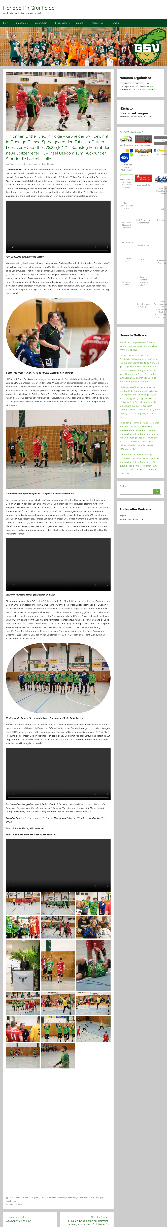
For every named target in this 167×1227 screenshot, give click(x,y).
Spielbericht (11, 1201)
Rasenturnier (99, 23)
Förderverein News (85, 1198)
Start (5, 23)
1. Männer (51, 1198)
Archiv (123, 515)
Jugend (81, 23)
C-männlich (71, 1198)
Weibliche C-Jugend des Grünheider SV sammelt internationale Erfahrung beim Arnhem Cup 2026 (139, 346)
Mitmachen (21, 23)
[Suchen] (156, 491)
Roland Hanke (48, 164)
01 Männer (14, 1198)
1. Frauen (43, 1198)
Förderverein (42, 23)
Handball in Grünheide (29, 8)
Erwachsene (62, 23)
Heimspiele (100, 1198)
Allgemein (60, 1198)
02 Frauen (23, 1198)
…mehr (117, 23)
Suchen (123, 486)
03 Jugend (33, 1198)
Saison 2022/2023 (17, 1204)
